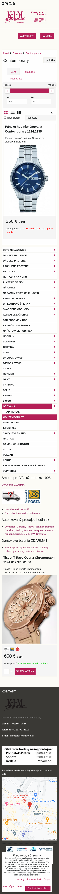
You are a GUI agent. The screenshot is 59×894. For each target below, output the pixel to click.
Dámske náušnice (30, 255)
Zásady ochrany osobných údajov (34, 879)
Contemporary (13, 417)
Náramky (30, 287)
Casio (7, 368)
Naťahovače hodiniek (17, 330)
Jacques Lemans (30, 433)
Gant (30, 379)
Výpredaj (30, 471)
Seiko (30, 390)
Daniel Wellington (16, 444)
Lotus (7, 449)
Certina (30, 347)
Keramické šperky (30, 314)
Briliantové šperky (30, 303)
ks (8, 671)
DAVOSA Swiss (30, 363)
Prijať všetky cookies (38, 888)
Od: (17, 100)
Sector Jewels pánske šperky (24, 465)
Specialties (11, 422)
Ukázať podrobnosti (13, 886)
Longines (30, 341)
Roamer (30, 373)
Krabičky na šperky (16, 325)
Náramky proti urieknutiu (21, 293)
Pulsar (8, 454)
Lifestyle (9, 427)
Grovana (30, 406)
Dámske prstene (30, 260)
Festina (30, 395)
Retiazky (30, 271)
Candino (8, 384)
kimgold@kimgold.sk (22, 735)
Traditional (11, 411)
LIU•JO (30, 400)
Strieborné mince (15, 320)
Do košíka (25, 671)
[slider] (7, 90)
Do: (41, 100)
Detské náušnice (30, 250)
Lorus (30, 460)
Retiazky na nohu (15, 276)
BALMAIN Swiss (30, 357)
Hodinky (30, 336)
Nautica (8, 438)
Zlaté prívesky (30, 282)
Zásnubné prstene (30, 266)
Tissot (30, 352)
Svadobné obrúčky (30, 309)
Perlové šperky (30, 298)
